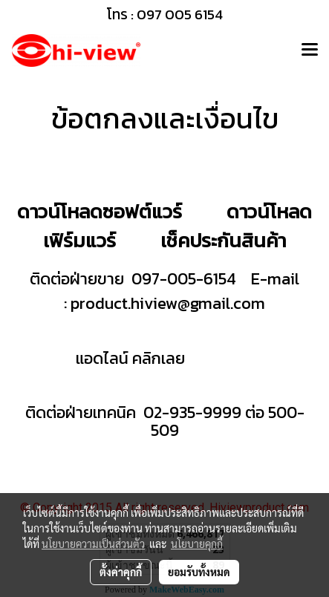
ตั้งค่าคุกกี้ (121, 571)
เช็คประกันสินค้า (223, 240)
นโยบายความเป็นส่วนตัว (93, 543)
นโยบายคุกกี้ (197, 543)
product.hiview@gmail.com (168, 303)
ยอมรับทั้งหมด (199, 571)
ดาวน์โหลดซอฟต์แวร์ (99, 211)
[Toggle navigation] (309, 50)
